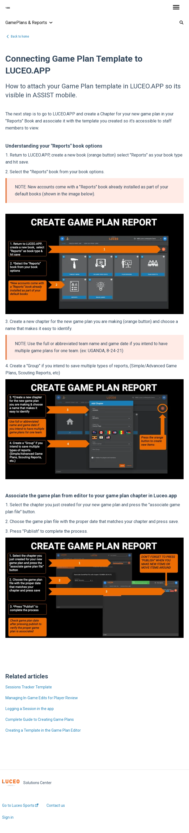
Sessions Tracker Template (28, 687)
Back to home (20, 36)
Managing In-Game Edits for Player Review (41, 698)
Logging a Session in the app (29, 709)
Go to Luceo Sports (20, 805)
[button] (176, 7)
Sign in (8, 817)
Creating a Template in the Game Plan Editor (43, 730)
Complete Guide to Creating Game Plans (39, 719)
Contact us (56, 805)
